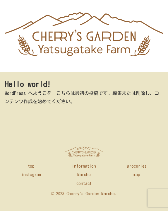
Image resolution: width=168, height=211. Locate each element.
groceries (137, 166)
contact (84, 183)
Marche (84, 175)
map (136, 175)
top (31, 166)
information (84, 166)
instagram (31, 175)
